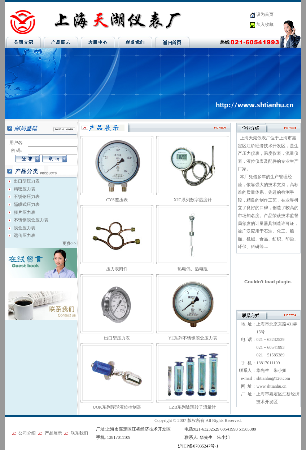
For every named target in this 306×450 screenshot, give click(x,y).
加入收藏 (265, 24)
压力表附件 (117, 268)
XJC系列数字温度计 (192, 199)
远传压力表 (24, 235)
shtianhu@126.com (273, 378)
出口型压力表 (27, 181)
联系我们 (79, 433)
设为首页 (265, 14)
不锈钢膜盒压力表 (31, 219)
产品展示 (53, 433)
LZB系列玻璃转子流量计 (193, 407)
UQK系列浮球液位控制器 (117, 407)
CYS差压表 (116, 199)
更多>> (69, 243)
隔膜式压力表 (27, 204)
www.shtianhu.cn (271, 386)
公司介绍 (27, 433)
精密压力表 (24, 189)
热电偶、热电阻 (193, 268)
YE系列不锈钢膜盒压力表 (192, 338)
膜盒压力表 (24, 227)
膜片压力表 (24, 212)
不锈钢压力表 (27, 196)
